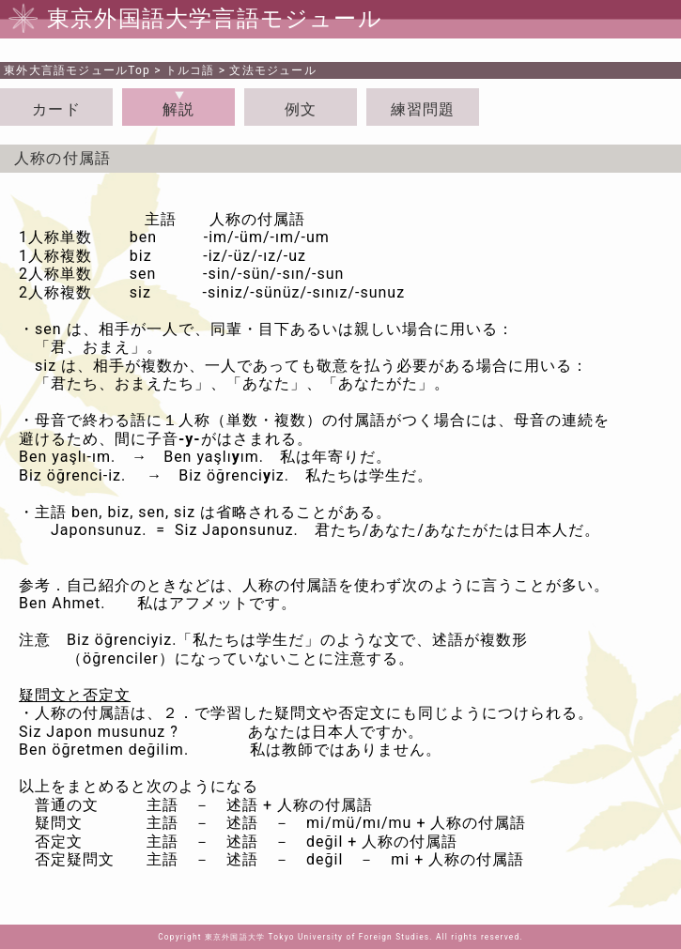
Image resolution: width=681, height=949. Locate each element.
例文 (301, 109)
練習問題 (423, 109)
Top (77, 70)
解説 (178, 109)
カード (56, 109)
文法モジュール (272, 70)
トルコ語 (190, 70)
